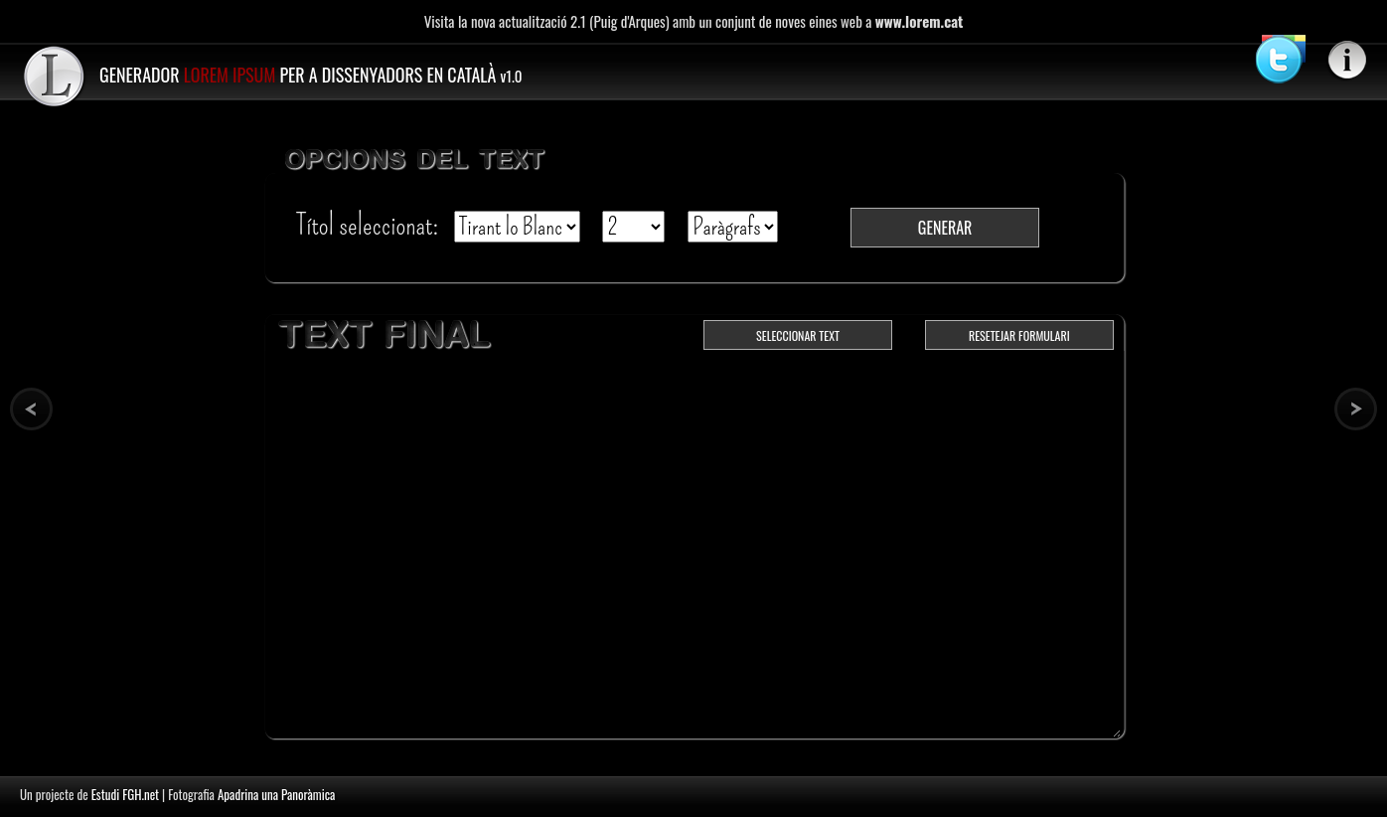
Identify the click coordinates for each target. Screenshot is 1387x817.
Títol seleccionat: (370, 225)
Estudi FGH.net (125, 794)
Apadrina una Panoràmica (276, 794)
